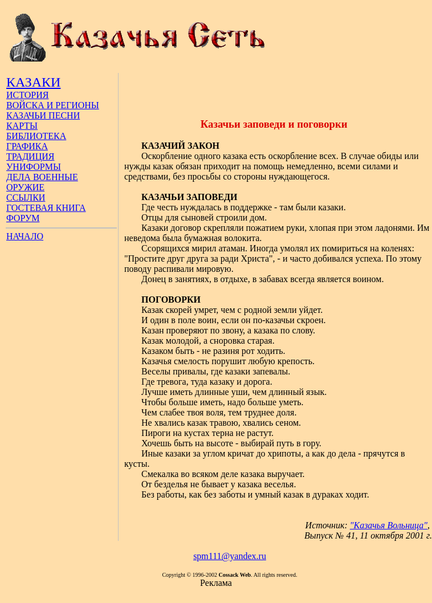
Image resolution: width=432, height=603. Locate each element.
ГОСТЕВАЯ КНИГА (46, 208)
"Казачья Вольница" (388, 525)
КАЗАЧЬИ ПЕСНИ (43, 115)
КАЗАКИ (33, 82)
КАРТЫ (22, 126)
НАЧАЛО (24, 236)
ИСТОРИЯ (27, 95)
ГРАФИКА (27, 146)
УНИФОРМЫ (33, 167)
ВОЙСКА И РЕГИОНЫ (52, 105)
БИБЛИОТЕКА (36, 136)
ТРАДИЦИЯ (30, 156)
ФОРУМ (22, 218)
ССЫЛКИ (25, 197)
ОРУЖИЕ (25, 187)
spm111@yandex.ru (229, 556)
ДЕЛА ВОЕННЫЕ (42, 177)
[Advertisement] (275, 90)
